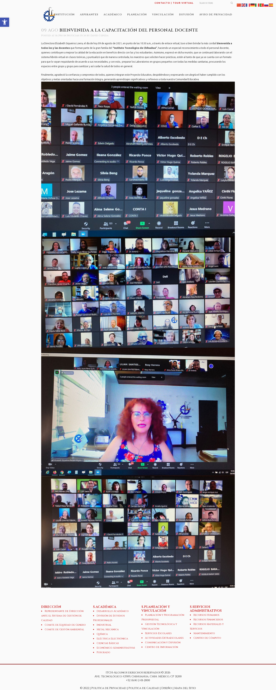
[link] (4, 22)
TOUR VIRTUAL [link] (183, 3)
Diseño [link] (166, 688)
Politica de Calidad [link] (143, 688)
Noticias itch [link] (76, 35)
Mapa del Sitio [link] (185, 688)
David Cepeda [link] (99, 35)
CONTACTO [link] (162, 3)
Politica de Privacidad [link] (109, 688)
